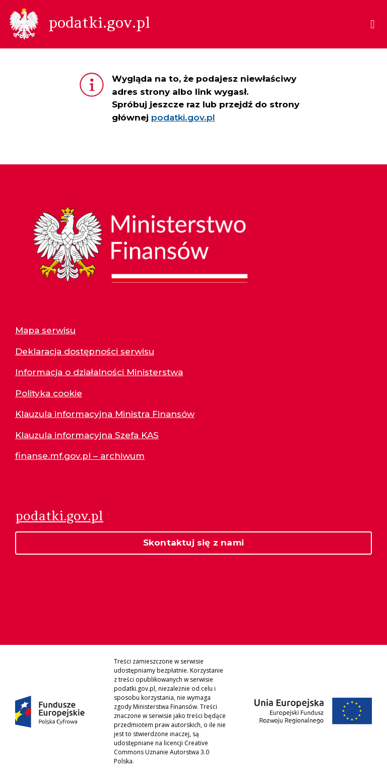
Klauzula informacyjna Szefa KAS (87, 435)
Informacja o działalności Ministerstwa (99, 372)
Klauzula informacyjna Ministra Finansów (105, 414)
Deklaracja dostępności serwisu (84, 351)
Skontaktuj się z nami (193, 542)
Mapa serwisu (45, 330)
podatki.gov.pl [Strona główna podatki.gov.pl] (59, 515)
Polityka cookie (48, 393)
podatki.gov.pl (183, 117)
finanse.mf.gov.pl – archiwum (80, 456)
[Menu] (372, 24)
